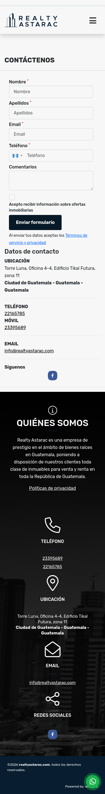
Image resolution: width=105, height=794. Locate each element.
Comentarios (23, 167)
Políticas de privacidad (52, 488)
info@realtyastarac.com (29, 350)
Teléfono (19, 145)
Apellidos (20, 103)
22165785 (14, 313)
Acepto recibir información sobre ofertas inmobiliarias (47, 207)
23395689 (15, 327)
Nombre (19, 82)
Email (16, 124)
